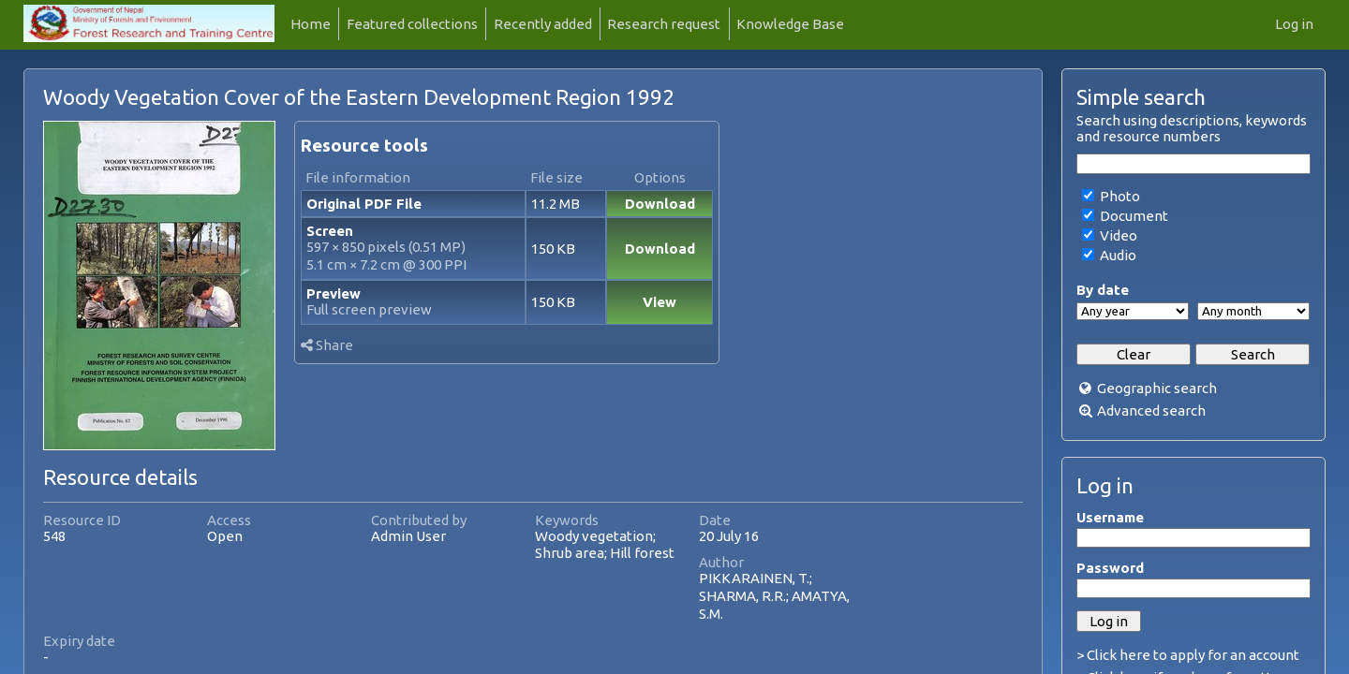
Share (327, 345)
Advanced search (1151, 410)
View (659, 302)
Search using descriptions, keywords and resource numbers (1191, 128)
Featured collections (412, 24)
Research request (663, 24)
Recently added (543, 24)
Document (1132, 216)
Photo (1118, 196)
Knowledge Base (790, 24)
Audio (1116, 255)
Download (660, 204)
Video (1117, 235)
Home (310, 24)
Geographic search (1157, 388)
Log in (1294, 24)
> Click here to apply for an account (1187, 655)
